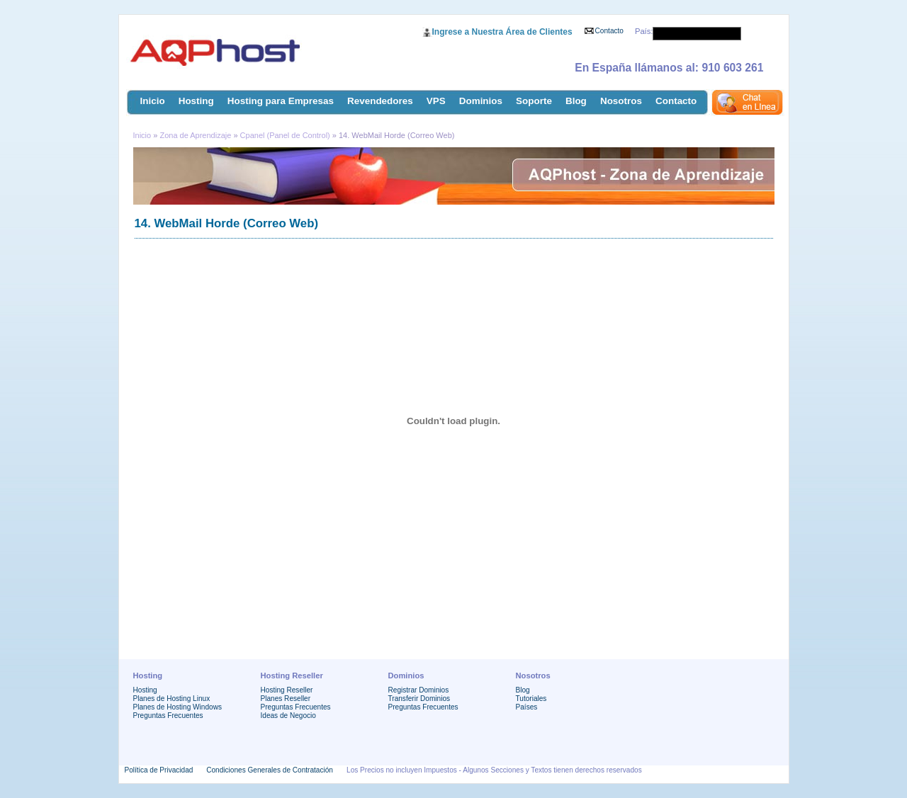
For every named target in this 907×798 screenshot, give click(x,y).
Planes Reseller (286, 698)
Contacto (609, 31)
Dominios (480, 101)
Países (527, 707)
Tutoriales (531, 698)
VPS (436, 101)
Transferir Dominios (419, 698)
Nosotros (621, 101)
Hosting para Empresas (280, 101)
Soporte (534, 101)
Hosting (196, 101)
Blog (576, 101)
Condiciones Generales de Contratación (269, 770)
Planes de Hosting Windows (177, 707)
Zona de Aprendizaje (196, 135)
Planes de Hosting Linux (171, 698)
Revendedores (380, 101)
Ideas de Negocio (288, 715)
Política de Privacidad (159, 770)
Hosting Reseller (287, 690)
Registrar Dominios (418, 690)
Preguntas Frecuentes (168, 715)
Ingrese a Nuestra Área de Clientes (502, 32)
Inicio (152, 101)
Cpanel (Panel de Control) (285, 135)
